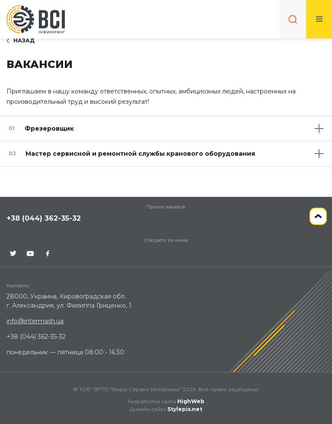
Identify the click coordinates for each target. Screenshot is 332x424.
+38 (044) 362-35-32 (43, 218)
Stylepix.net (184, 409)
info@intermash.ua (35, 321)
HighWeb (190, 401)
